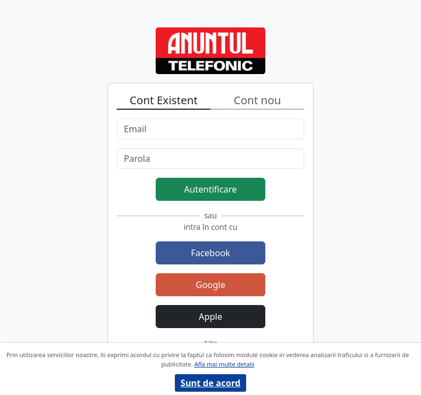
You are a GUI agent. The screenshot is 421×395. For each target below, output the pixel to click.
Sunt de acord (210, 383)
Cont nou (257, 100)
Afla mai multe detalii (224, 364)
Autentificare (210, 189)
